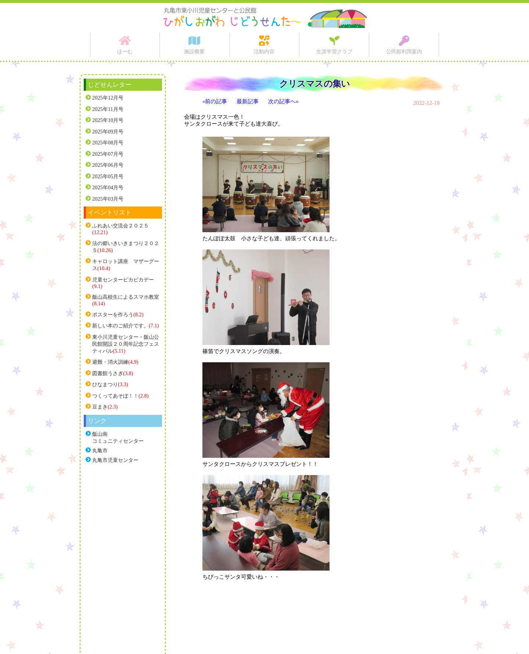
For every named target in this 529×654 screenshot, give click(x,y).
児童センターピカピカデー (123, 280)
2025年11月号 (107, 109)
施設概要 (194, 51)
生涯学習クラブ (334, 51)
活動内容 (264, 51)
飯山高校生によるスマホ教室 (125, 297)
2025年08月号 (107, 142)
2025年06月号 (107, 165)
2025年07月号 (107, 154)
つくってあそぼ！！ (115, 396)
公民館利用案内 (404, 51)
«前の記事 (214, 101)
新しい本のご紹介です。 (120, 325)
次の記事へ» (283, 101)
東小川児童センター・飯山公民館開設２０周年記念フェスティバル (125, 344)
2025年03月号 (107, 199)
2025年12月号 (107, 98)
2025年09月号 (107, 131)
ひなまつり (105, 384)
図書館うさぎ (107, 373)
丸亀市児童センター (115, 460)
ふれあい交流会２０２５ (120, 226)
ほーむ (125, 51)
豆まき (100, 407)
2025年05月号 (107, 176)
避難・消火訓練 (110, 362)
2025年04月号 (107, 187)
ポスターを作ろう (112, 314)
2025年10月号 (107, 120)
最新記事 (248, 101)
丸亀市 (100, 450)
